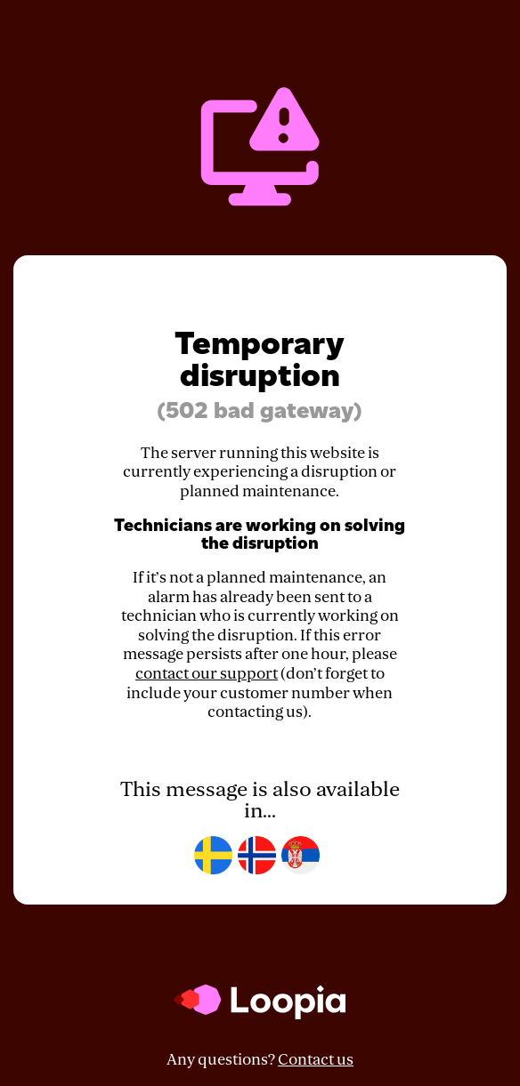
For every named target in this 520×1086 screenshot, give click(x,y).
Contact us (315, 1059)
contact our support (206, 673)
